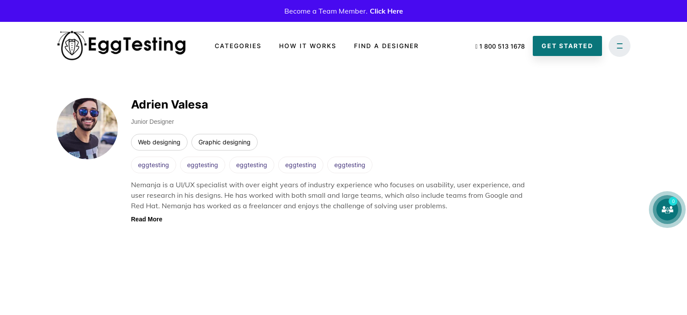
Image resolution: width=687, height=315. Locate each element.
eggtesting (153, 164)
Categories (238, 45)
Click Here (386, 11)
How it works (307, 45)
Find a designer (386, 45)
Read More (147, 219)
